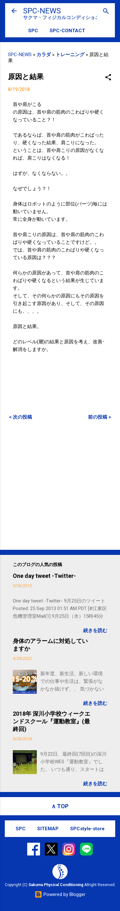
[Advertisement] (60, 485)
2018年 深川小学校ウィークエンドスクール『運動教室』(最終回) (51, 721)
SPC (33, 31)
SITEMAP (48, 829)
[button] (108, 77)
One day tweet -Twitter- (44, 575)
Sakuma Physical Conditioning (55, 885)
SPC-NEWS (42, 10)
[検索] (106, 11)
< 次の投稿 (20, 417)
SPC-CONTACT (67, 31)
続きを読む (95, 630)
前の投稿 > (99, 417)
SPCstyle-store (87, 829)
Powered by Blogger (60, 894)
